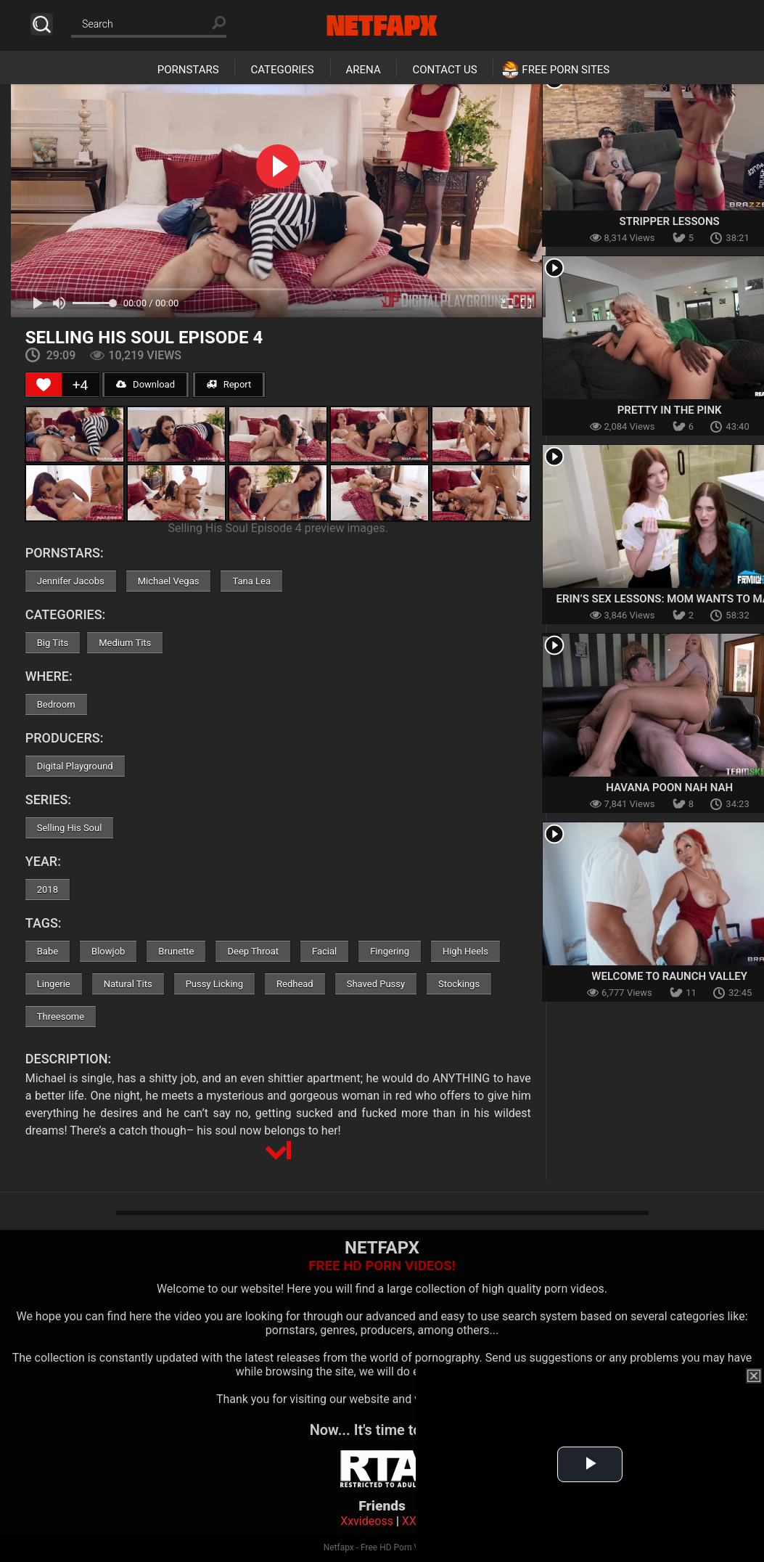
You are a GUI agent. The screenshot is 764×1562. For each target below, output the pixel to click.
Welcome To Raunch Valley (669, 976)
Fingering (389, 951)
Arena (363, 69)
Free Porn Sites (565, 69)
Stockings (459, 983)
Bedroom (56, 704)
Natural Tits (128, 983)
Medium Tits (125, 642)
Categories (281, 69)
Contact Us (444, 69)
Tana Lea (251, 581)
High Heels (465, 951)
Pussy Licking (214, 983)
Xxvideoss (366, 1521)
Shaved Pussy (376, 983)
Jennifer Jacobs (70, 581)
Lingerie (53, 983)
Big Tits (52, 642)
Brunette (176, 951)
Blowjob (108, 951)
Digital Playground (75, 766)
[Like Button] (43, 384)
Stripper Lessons (670, 221)
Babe (47, 951)
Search (41, 24)
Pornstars (188, 69)
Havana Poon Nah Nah (669, 787)
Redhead (294, 983)
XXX (413, 1521)
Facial (324, 951)
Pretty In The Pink (669, 410)
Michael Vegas (169, 581)
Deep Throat (253, 951)
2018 (47, 889)
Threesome (60, 1016)
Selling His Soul (69, 827)
